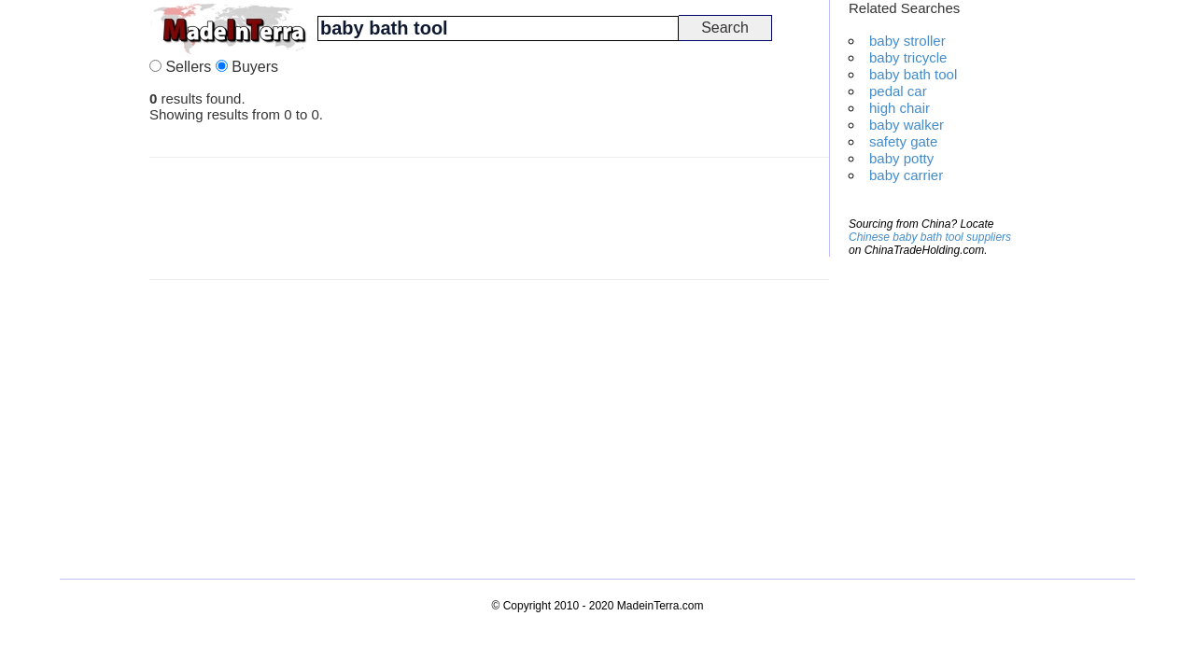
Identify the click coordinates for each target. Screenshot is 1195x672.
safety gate (903, 141)
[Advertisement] (74, 280)
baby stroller (907, 41)
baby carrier (906, 175)
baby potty (901, 158)
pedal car (898, 91)
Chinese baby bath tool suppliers (930, 237)
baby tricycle (908, 57)
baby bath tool (913, 74)
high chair (899, 108)
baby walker (906, 125)
